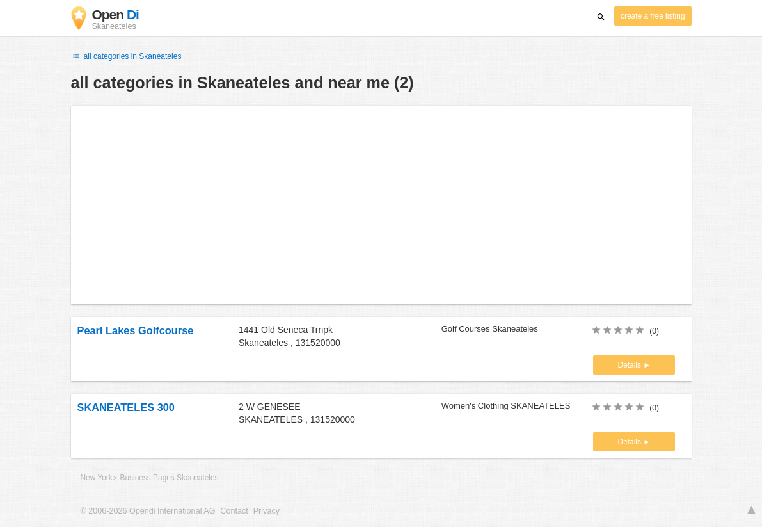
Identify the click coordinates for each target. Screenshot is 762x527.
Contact (234, 511)
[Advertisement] (381, 205)
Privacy (266, 511)
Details (631, 365)
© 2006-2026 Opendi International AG (148, 511)
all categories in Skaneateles (126, 56)
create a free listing (653, 16)
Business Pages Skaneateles (169, 477)
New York (97, 477)
